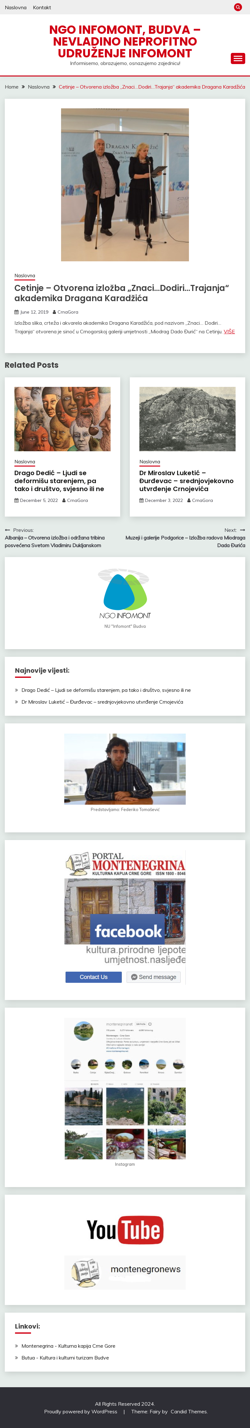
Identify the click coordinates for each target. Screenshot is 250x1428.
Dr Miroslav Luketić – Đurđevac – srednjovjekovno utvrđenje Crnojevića (186, 480)
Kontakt (42, 7)
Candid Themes (189, 1411)
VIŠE (229, 331)
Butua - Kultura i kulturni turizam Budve (65, 1357)
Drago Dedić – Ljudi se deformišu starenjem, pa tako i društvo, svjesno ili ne (59, 480)
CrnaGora (68, 312)
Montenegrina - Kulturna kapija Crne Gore (68, 1346)
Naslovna (16, 7)
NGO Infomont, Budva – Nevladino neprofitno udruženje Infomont (125, 41)
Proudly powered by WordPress (81, 1411)
